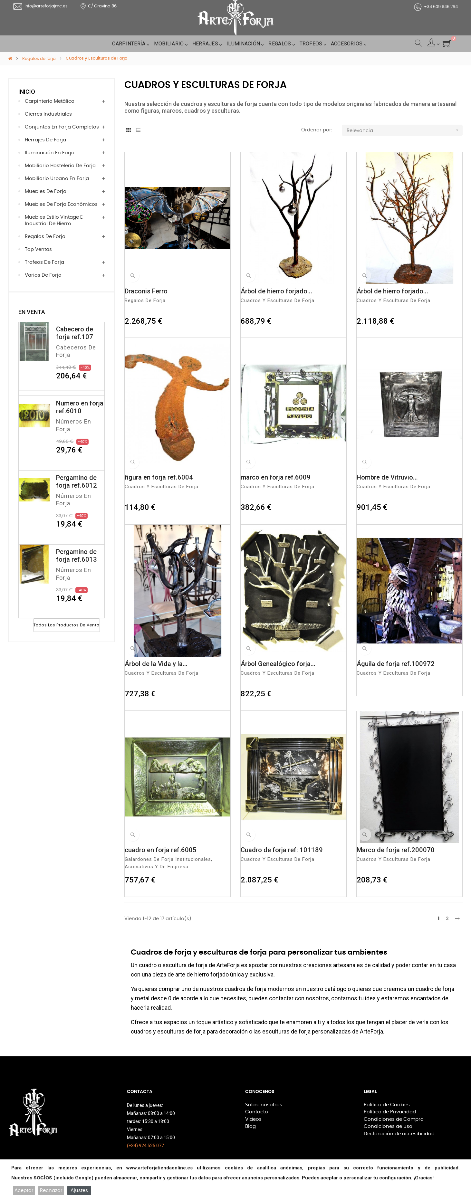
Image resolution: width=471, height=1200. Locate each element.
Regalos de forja (42, 236)
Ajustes (79, 1190)
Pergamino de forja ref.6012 (76, 481)
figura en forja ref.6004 (159, 476)
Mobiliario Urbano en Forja (51, 178)
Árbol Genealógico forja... (278, 662)
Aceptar (24, 1190)
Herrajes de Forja (42, 140)
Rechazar (51, 1190)
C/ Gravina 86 (98, 6)
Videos (252, 1115)
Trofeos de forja (41, 262)
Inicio (26, 91)
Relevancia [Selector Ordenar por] (405, 128)
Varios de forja (40, 275)
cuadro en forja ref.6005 (161, 848)
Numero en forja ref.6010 (79, 407)
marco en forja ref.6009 (276, 476)
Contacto (255, 1109)
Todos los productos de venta (67, 624)
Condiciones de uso (384, 1122)
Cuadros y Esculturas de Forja (284, 298)
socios (43, 1178)
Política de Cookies (383, 1102)
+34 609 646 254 (436, 7)
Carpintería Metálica (46, 101)
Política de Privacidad (386, 1109)
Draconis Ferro (146, 289)
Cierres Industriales (45, 114)
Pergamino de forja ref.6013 (76, 555)
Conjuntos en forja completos (56, 127)
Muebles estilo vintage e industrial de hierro (63, 220)
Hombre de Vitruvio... (387, 476)
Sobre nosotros (260, 1102)
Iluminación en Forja (45, 153)
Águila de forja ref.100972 (396, 662)
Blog (249, 1122)
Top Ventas (36, 249)
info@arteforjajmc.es (40, 6)
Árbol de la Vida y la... (156, 662)
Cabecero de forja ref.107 (74, 333)
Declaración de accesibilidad (394, 1129)
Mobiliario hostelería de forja (54, 166)
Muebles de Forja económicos (55, 204)
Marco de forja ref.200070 (396, 848)
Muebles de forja (42, 191)
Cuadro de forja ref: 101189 (282, 848)
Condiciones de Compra (389, 1115)
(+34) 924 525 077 (145, 1143)
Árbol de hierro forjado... (276, 289)
